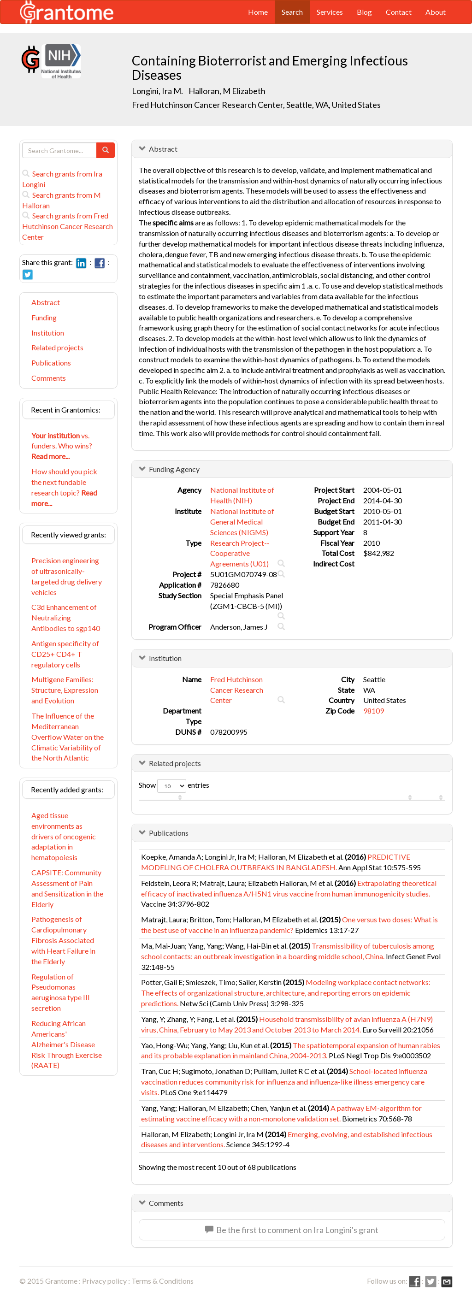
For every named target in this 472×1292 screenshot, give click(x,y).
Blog (364, 11)
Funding (44, 317)
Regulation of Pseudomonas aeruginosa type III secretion (60, 992)
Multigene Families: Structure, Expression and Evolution (64, 690)
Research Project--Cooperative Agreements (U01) (240, 553)
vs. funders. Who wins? (61, 446)
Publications (51, 362)
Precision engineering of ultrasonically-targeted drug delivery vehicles (66, 576)
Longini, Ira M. (157, 91)
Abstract (45, 302)
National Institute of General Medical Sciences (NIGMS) (242, 522)
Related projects (57, 347)
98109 (373, 710)
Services (330, 11)
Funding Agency (174, 469)
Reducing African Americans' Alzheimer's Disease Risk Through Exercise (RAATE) (66, 1044)
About (435, 11)
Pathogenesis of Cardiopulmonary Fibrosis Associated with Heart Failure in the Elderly (63, 939)
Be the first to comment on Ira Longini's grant (291, 1230)
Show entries (174, 786)
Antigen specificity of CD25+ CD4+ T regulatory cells (65, 654)
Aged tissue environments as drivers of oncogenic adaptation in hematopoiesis (63, 836)
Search (292, 11)
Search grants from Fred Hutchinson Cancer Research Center (67, 226)
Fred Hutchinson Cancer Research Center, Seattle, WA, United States (256, 105)
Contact (399, 11)
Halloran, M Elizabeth (227, 91)
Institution (47, 332)
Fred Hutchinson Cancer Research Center (236, 690)
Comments (48, 377)
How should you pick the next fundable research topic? (64, 487)
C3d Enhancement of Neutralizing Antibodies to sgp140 (65, 617)
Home (258, 11)
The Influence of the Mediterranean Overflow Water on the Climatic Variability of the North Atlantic (67, 736)
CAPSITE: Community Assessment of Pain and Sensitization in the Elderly (67, 888)
